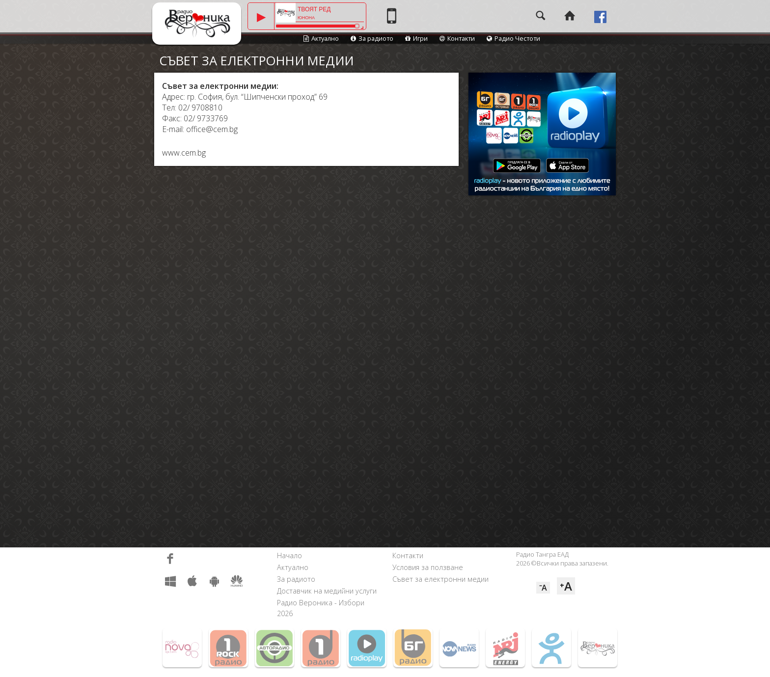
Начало (289, 555)
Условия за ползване (427, 567)
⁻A (543, 587)
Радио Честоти (513, 38)
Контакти (457, 38)
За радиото (372, 38)
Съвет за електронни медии (440, 579)
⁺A (566, 586)
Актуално (321, 38)
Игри (416, 38)
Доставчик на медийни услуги (327, 591)
